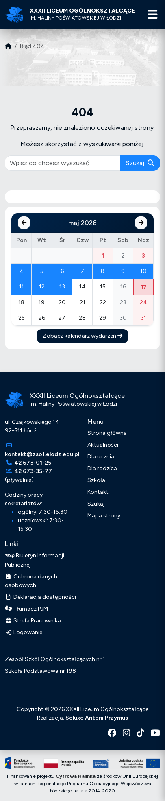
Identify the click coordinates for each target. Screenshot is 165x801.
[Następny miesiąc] (141, 222)
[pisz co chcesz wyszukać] (62, 163)
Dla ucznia (100, 456)
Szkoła (96, 480)
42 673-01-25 (32, 462)
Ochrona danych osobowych (31, 581)
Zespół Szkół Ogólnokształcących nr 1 (55, 659)
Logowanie (23, 632)
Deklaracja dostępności (40, 597)
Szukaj (140, 163)
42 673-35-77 (33, 471)
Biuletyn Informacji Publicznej (34, 559)
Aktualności (102, 444)
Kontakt (98, 492)
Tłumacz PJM (26, 608)
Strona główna (107, 433)
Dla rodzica (102, 468)
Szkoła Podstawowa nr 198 (40, 671)
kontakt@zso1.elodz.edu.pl (42, 454)
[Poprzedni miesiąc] (24, 222)
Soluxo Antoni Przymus (96, 717)
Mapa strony (103, 515)
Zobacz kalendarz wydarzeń (82, 335)
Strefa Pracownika (33, 620)
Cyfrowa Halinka (76, 776)
